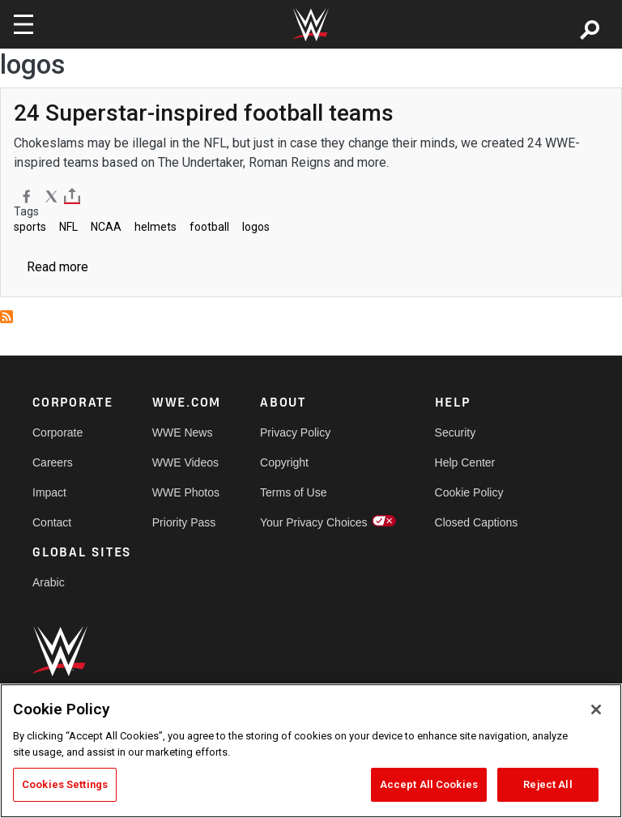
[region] (311, 751)
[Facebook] (26, 196)
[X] (51, 196)
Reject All (547, 784)
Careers (52, 462)
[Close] (596, 709)
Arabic (48, 582)
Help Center (465, 462)
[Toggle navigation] (23, 24)
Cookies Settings (65, 784)
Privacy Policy (295, 432)
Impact (49, 492)
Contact (51, 522)
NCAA (106, 226)
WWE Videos (185, 462)
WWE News (182, 432)
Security (455, 432)
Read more (57, 267)
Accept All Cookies (429, 784)
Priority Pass (184, 522)
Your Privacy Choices (314, 522)
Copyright (284, 462)
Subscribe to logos (6, 316)
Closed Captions (476, 522)
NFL (68, 226)
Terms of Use (293, 492)
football (209, 226)
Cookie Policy (469, 492)
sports (30, 226)
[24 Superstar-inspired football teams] (204, 113)
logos (256, 226)
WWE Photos (185, 492)
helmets (155, 226)
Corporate (57, 432)
